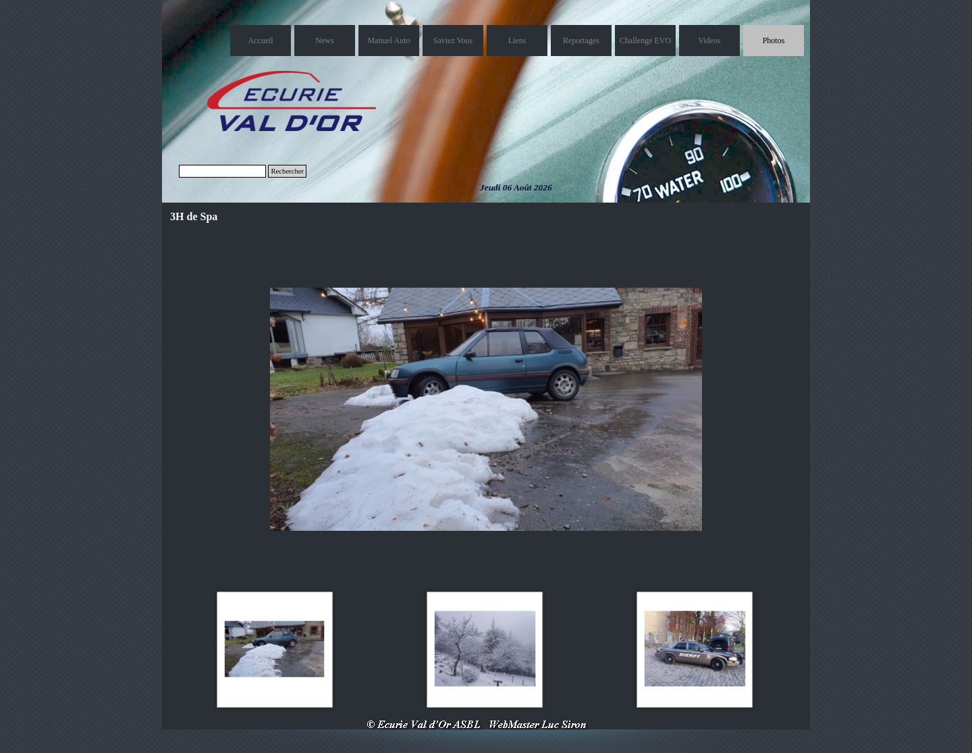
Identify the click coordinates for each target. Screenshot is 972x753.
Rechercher (287, 171)
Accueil (260, 40)
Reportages (581, 40)
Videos (709, 40)
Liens (517, 40)
